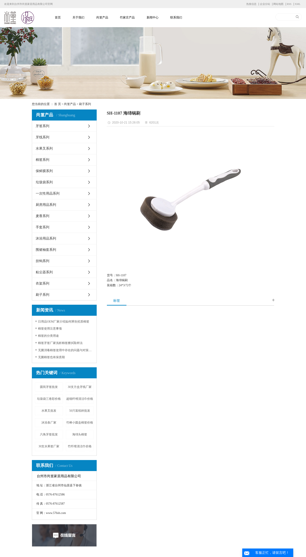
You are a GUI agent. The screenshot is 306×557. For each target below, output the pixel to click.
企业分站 (265, 4)
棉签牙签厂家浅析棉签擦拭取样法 (60, 343)
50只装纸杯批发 (79, 410)
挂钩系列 (42, 261)
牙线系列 (42, 137)
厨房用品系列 (46, 204)
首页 (58, 17)
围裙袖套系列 (46, 249)
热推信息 (251, 4)
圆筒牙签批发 (49, 387)
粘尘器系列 (44, 272)
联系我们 (176, 17)
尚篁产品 (102, 17)
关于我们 (78, 17)
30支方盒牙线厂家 (80, 387)
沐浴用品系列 (46, 238)
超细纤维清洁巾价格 (79, 398)
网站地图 (278, 4)
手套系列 (42, 227)
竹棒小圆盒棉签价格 (79, 422)
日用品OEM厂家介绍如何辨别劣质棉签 (63, 321)
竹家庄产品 (127, 17)
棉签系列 (42, 159)
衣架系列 (42, 283)
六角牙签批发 (49, 434)
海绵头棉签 (79, 434)
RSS (289, 4)
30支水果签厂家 (48, 446)
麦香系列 (42, 216)
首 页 (57, 104)
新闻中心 (153, 17)
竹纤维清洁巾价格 (80, 446)
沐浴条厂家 (48, 422)
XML (297, 4)
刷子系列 (85, 104)
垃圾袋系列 (44, 182)
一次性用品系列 (48, 193)
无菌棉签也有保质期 (51, 357)
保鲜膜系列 (44, 171)
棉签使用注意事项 (50, 328)
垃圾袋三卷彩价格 (49, 398)
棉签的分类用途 (48, 335)
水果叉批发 (48, 410)
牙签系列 (42, 126)
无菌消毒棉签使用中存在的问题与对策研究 (66, 350)
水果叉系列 (44, 148)
